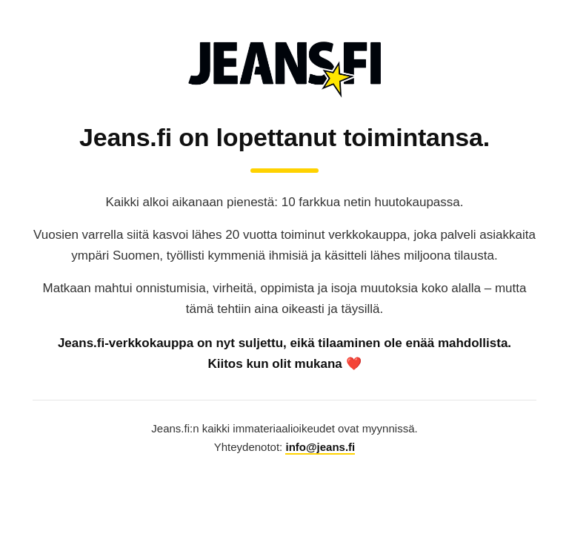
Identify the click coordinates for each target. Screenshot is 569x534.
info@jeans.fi (320, 447)
